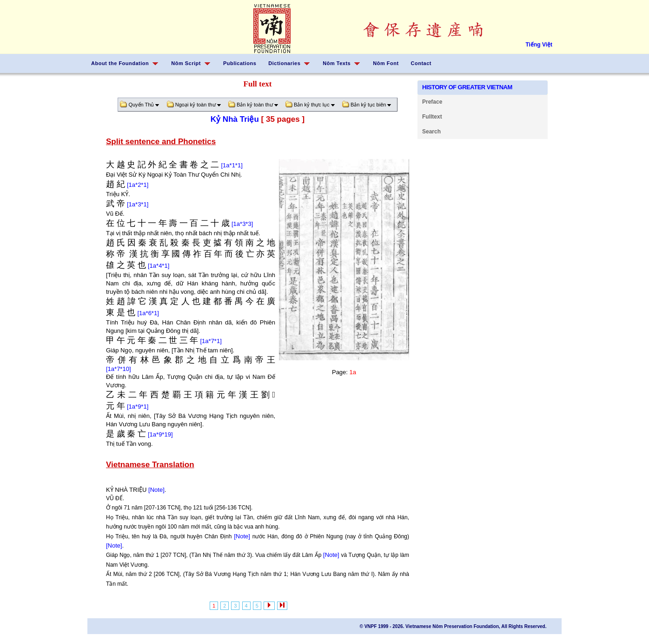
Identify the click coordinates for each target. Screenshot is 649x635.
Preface (432, 102)
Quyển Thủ (141, 104)
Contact (421, 63)
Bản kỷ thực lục (312, 104)
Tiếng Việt (538, 44)
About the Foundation (120, 63)
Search (431, 131)
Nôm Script (186, 63)
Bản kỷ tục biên (369, 104)
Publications (239, 63)
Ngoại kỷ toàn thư (195, 104)
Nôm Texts (337, 63)
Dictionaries (284, 63)
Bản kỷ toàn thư (255, 104)
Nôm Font (385, 63)
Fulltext (432, 116)
